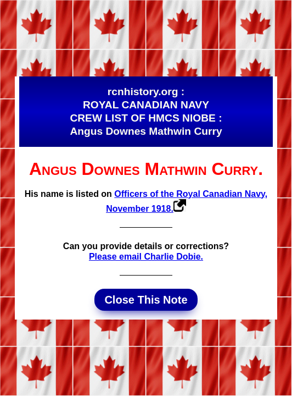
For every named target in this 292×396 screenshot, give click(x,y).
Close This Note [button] (145, 300)
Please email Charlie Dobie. (146, 256)
